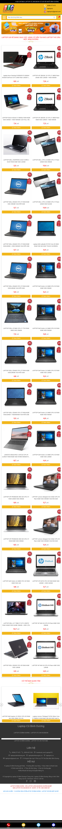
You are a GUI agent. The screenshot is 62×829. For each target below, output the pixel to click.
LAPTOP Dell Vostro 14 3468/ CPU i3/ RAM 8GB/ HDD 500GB (45, 413)
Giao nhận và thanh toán (50, 766)
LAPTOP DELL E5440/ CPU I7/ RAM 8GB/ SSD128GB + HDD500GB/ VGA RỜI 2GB (16, 413)
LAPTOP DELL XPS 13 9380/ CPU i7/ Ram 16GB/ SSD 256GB (46, 161)
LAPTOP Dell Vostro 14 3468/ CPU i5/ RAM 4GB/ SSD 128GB (45, 371)
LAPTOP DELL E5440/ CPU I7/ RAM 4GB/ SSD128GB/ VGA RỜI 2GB (16, 371)
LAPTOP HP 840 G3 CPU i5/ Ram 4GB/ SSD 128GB (46, 666)
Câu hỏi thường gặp (44, 768)
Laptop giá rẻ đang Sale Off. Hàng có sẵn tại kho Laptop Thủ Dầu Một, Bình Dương (31, 38)
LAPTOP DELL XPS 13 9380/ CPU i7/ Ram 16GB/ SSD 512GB (46, 203)
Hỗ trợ (31, 761)
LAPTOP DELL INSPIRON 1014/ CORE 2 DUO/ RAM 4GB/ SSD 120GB (16, 161)
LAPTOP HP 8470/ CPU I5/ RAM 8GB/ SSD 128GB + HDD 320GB (45, 582)
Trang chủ (30, 776)
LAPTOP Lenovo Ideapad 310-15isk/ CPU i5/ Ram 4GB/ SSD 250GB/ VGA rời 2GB (46, 540)
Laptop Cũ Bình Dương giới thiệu (14, 766)
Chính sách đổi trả (17, 768)
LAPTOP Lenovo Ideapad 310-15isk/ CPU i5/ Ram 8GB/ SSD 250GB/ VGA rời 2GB (46, 498)
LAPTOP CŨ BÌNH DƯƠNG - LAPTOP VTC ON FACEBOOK (31, 733)
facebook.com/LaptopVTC (44, 752)
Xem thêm (16, 721)
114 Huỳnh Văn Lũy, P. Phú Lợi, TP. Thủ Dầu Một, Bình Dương (40, 758)
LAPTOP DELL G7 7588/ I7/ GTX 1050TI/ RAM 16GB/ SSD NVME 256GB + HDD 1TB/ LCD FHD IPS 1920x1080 (16, 624)
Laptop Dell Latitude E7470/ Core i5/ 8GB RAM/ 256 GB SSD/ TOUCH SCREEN (46, 245)
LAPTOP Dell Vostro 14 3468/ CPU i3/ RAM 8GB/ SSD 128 (16, 582)
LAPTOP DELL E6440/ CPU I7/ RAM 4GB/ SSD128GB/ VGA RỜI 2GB (16, 287)
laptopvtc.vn (50, 755)
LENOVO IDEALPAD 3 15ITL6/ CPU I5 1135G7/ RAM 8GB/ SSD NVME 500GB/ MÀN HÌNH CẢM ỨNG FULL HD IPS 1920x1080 (16, 456)
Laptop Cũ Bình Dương (31, 726)
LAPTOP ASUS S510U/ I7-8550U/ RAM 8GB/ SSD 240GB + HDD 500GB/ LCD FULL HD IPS (16, 119)
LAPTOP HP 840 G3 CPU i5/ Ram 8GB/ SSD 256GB (46, 624)
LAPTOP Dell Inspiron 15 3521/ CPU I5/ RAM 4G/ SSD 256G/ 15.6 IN (46, 717)
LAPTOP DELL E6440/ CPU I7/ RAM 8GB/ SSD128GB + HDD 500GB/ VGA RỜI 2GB (16, 245)
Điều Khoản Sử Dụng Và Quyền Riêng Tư (31, 770)
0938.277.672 (16, 752)
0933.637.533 (28, 752)
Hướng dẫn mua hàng (33, 766)
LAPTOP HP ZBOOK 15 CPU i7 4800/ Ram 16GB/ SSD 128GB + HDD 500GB (46, 76)
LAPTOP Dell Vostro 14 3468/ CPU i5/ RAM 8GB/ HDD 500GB (45, 329)
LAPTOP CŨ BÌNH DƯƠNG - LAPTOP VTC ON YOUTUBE (31, 741)
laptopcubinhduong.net (18, 755)
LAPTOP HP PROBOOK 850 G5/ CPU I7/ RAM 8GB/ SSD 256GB (16, 540)
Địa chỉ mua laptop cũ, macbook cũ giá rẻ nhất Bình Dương (37, 1)
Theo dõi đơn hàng (30, 768)
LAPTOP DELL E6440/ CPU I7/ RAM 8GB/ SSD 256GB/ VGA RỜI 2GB (16, 203)
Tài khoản (30, 779)
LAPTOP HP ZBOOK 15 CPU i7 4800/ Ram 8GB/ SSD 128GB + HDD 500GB (46, 118)
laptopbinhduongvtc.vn (36, 755)
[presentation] (1, 705)
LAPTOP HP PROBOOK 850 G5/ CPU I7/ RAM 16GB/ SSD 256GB (16, 498)
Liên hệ (31, 747)
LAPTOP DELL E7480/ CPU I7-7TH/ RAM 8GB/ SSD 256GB (16, 329)
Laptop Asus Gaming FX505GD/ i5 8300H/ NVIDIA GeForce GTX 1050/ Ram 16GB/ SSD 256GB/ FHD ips (16, 77)
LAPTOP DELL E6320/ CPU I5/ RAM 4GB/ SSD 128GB (16, 666)
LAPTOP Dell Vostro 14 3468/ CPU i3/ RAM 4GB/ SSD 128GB (45, 455)
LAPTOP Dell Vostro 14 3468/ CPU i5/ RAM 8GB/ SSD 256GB (45, 287)
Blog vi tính (52, 776)
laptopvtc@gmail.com (12, 758)
